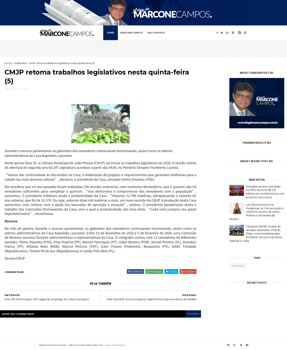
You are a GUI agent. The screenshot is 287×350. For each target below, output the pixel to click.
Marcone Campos (131, 32)
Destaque (238, 265)
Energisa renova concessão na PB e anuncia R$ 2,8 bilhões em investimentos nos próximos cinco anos (265, 192)
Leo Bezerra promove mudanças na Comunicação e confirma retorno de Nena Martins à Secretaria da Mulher (256, 212)
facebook (193, 314)
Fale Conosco (156, 32)
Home (110, 32)
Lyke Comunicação (115, 345)
